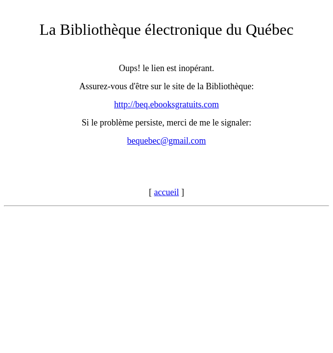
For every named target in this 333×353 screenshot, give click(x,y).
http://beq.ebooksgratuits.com (166, 104)
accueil (166, 192)
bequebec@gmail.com (166, 141)
